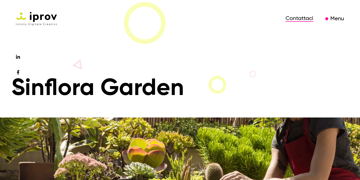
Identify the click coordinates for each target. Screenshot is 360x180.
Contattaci (299, 18)
